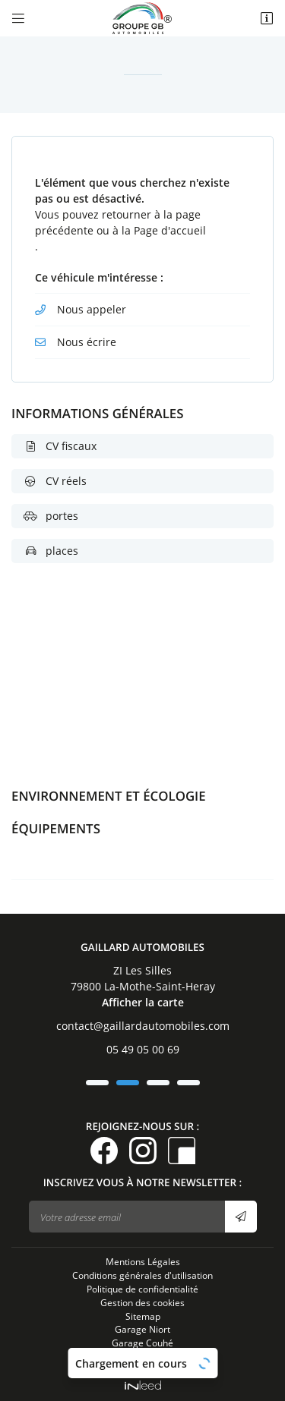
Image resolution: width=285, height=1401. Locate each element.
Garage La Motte (143, 1356)
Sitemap (142, 1316)
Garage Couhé (142, 1342)
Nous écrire (86, 342)
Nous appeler (91, 309)
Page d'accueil (170, 230)
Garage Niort (142, 1329)
